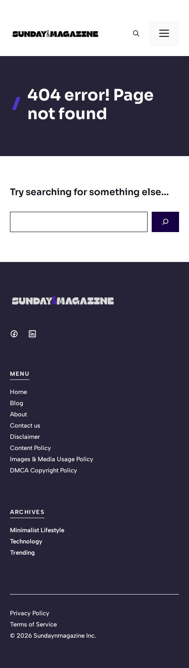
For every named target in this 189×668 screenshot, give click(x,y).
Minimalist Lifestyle (37, 530)
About (18, 414)
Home (18, 392)
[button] (136, 33)
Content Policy (30, 448)
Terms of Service (33, 624)
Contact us (25, 425)
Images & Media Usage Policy (51, 459)
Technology (26, 541)
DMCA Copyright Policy (43, 470)
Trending (22, 552)
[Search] (165, 222)
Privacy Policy (29, 613)
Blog (16, 403)
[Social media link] (14, 334)
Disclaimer (25, 436)
